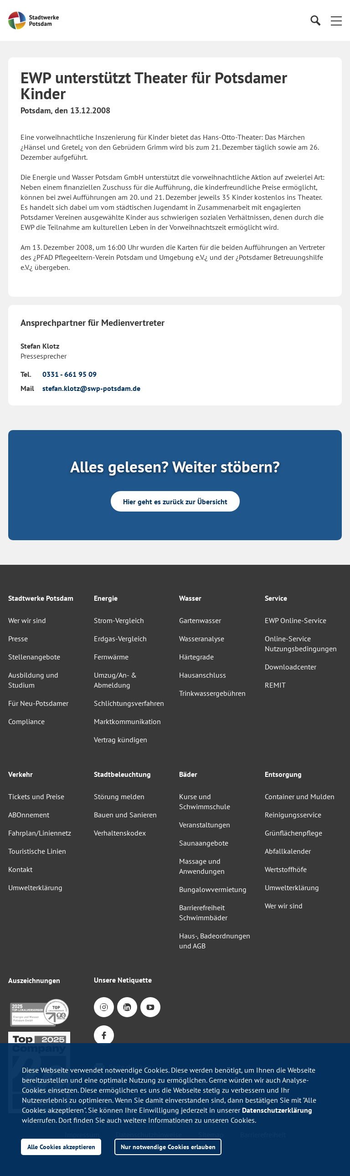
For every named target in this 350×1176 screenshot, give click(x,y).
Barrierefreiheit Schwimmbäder (203, 912)
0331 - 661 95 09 (69, 374)
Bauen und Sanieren (125, 814)
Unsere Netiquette (123, 979)
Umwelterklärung (35, 887)
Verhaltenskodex (120, 832)
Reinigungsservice (293, 814)
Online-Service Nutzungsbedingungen (301, 643)
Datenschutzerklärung (277, 1110)
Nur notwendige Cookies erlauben (168, 1146)
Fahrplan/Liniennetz (39, 832)
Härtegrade (196, 656)
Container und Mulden (300, 796)
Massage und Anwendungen (202, 866)
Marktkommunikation (127, 721)
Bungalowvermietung (213, 889)
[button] (336, 20)
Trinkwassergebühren (212, 693)
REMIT (275, 684)
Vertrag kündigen (120, 739)
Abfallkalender (288, 851)
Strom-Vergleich (119, 620)
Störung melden (119, 796)
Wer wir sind (27, 620)
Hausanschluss (202, 674)
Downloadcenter (290, 666)
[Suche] (315, 20)
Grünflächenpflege (293, 832)
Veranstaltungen (204, 824)
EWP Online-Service (295, 620)
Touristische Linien (37, 851)
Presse (18, 638)
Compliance (26, 721)
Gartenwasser (200, 620)
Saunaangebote (203, 842)
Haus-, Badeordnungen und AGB (214, 940)
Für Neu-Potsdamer (38, 703)
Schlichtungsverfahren (129, 703)
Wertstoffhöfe (286, 869)
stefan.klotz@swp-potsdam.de (91, 388)
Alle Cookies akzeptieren (61, 1146)
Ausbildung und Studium (33, 679)
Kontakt (20, 869)
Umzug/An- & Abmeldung (115, 679)
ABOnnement (28, 814)
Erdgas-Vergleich (120, 638)
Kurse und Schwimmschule (204, 801)
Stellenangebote (34, 656)
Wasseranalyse (201, 638)
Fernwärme (111, 656)
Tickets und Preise (36, 796)
